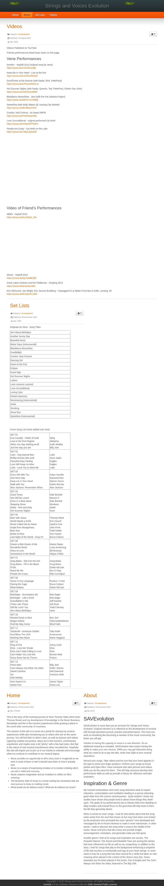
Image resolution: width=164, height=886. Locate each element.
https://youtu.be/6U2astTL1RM (22, 294)
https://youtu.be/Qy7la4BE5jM (21, 278)
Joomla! (47, 884)
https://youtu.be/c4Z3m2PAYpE (22, 76)
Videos (53, 15)
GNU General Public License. (102, 884)
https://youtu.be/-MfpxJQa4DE (22, 132)
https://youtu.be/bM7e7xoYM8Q (22, 100)
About (27, 15)
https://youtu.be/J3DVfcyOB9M (22, 92)
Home (15, 15)
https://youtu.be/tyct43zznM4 (21, 286)
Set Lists (40, 15)
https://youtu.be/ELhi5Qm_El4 (22, 217)
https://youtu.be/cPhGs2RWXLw (23, 84)
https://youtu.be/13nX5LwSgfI (21, 68)
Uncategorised (23, 34)
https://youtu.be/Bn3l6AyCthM (21, 108)
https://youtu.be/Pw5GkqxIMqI (22, 116)
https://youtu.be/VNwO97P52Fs (22, 124)
